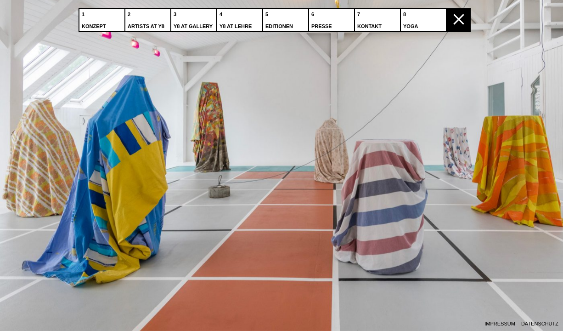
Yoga (411, 18)
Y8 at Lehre (236, 18)
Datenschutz (539, 323)
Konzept (95, 18)
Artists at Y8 (147, 18)
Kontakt (370, 18)
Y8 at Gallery (194, 18)
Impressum (499, 323)
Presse (322, 18)
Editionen (280, 18)
